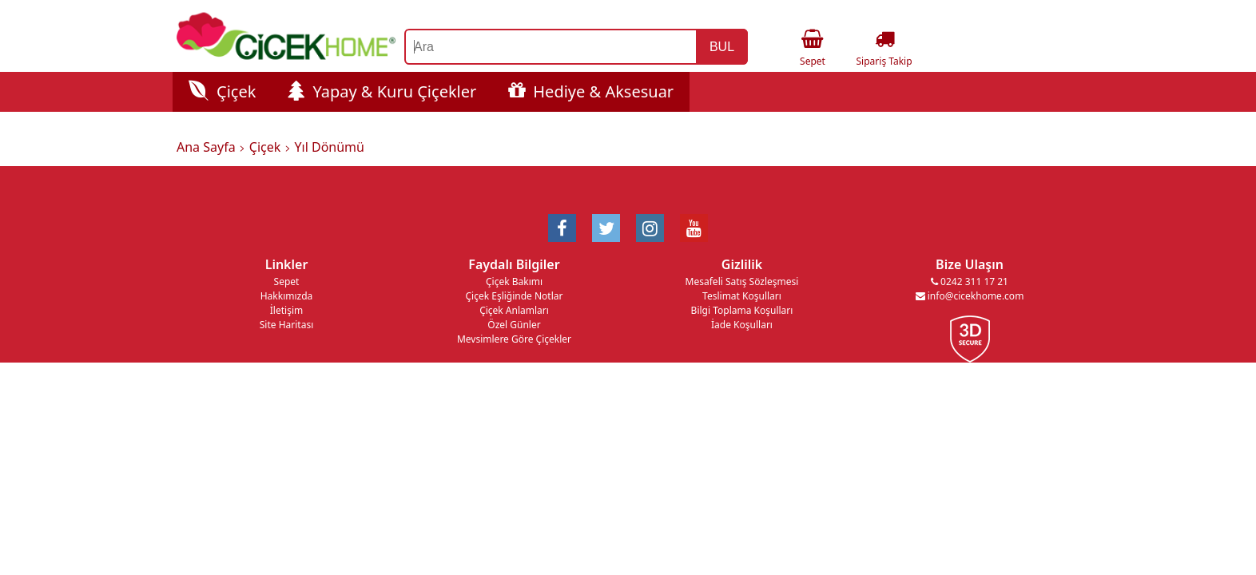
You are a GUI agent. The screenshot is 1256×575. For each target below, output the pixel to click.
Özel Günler (513, 324)
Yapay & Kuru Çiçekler (382, 91)
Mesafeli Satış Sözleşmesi (742, 281)
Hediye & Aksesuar (591, 91)
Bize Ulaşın (970, 264)
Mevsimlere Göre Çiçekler (514, 339)
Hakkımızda (286, 296)
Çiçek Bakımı (514, 281)
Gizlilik (741, 264)
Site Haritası (287, 324)
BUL (721, 47)
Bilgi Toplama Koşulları (742, 310)
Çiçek (222, 91)
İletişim (286, 310)
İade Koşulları (742, 324)
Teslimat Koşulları (741, 296)
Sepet (287, 281)
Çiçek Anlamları (514, 310)
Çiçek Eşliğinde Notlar (513, 296)
